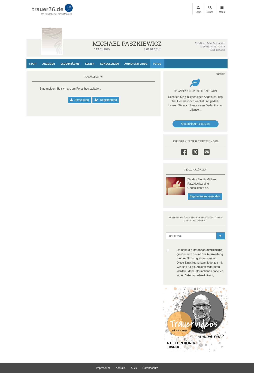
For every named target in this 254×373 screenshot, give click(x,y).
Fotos (157, 63)
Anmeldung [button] (79, 99)
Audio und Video (135, 63)
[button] (220, 235)
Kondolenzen (109, 63)
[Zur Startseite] (53, 9)
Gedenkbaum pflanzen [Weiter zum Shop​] (195, 123)
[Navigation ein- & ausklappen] (222, 9)
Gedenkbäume (70, 63)
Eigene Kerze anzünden (205, 196)
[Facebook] (184, 151)
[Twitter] (195, 151)
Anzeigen (48, 63)
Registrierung (106, 99)
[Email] (207, 151)
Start (33, 63)
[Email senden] (191, 235)
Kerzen (89, 63)
